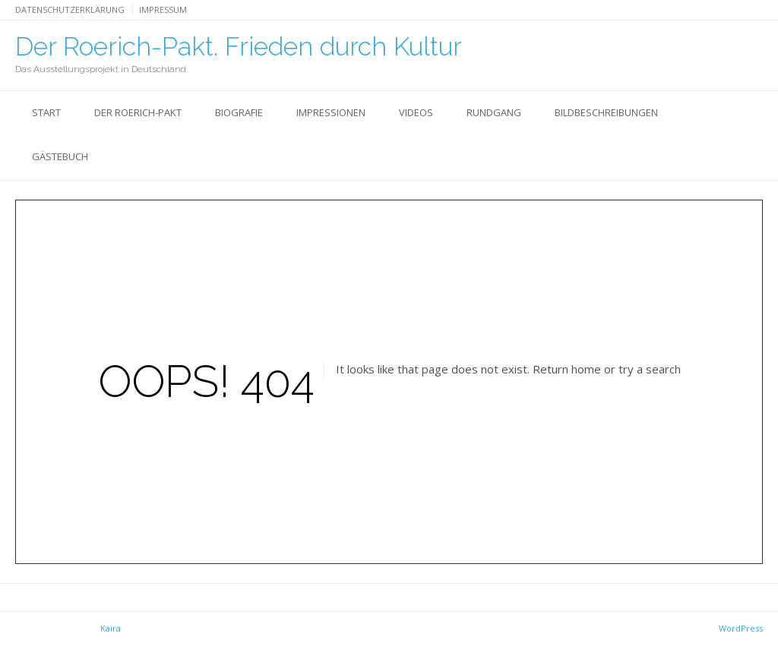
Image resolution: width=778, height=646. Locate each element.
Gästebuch (60, 156)
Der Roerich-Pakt (138, 112)
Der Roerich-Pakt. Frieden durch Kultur (238, 46)
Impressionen (330, 112)
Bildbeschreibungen (606, 112)
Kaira (110, 628)
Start (46, 112)
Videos (416, 112)
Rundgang (493, 112)
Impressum (163, 9)
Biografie (239, 112)
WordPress (741, 628)
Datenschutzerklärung (70, 9)
